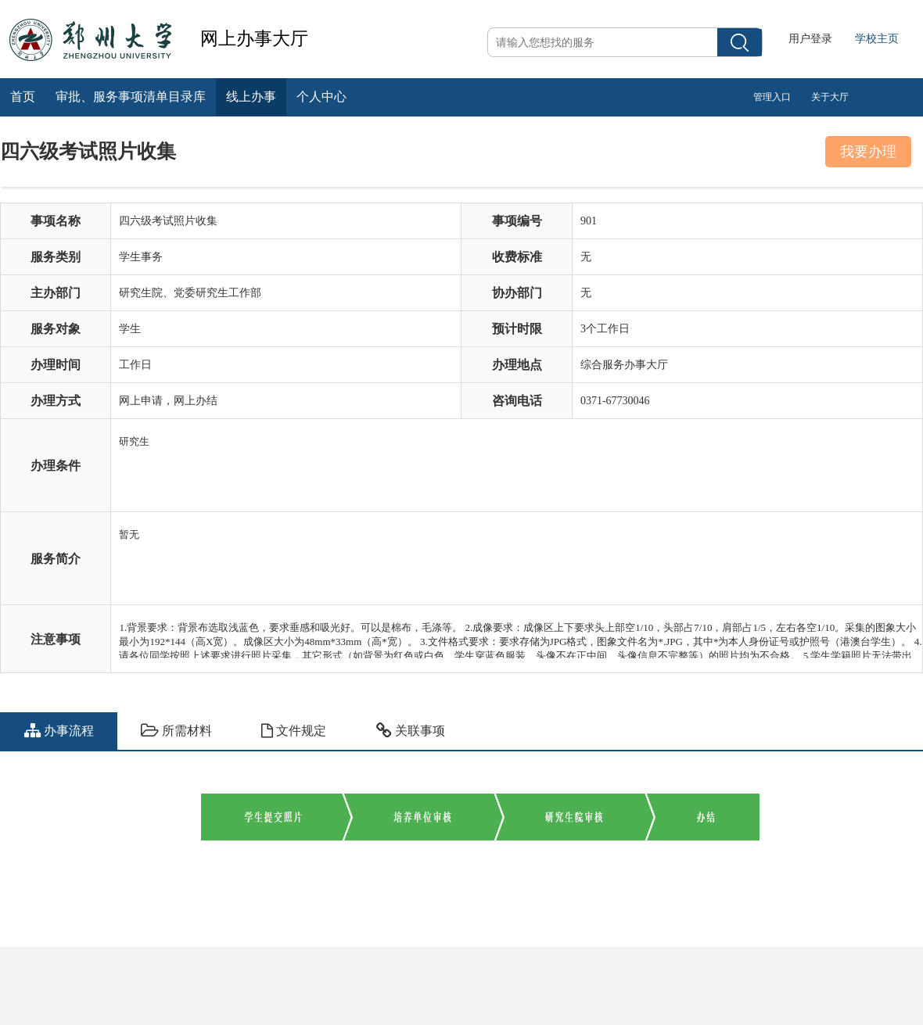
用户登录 (810, 39)
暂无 (520, 551)
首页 (22, 96)
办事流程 (59, 730)
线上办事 (251, 96)
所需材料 (176, 730)
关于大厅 (830, 96)
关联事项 (410, 730)
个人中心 (321, 96)
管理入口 (772, 96)
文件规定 (293, 730)
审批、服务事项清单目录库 (131, 96)
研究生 (520, 458)
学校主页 (877, 39)
